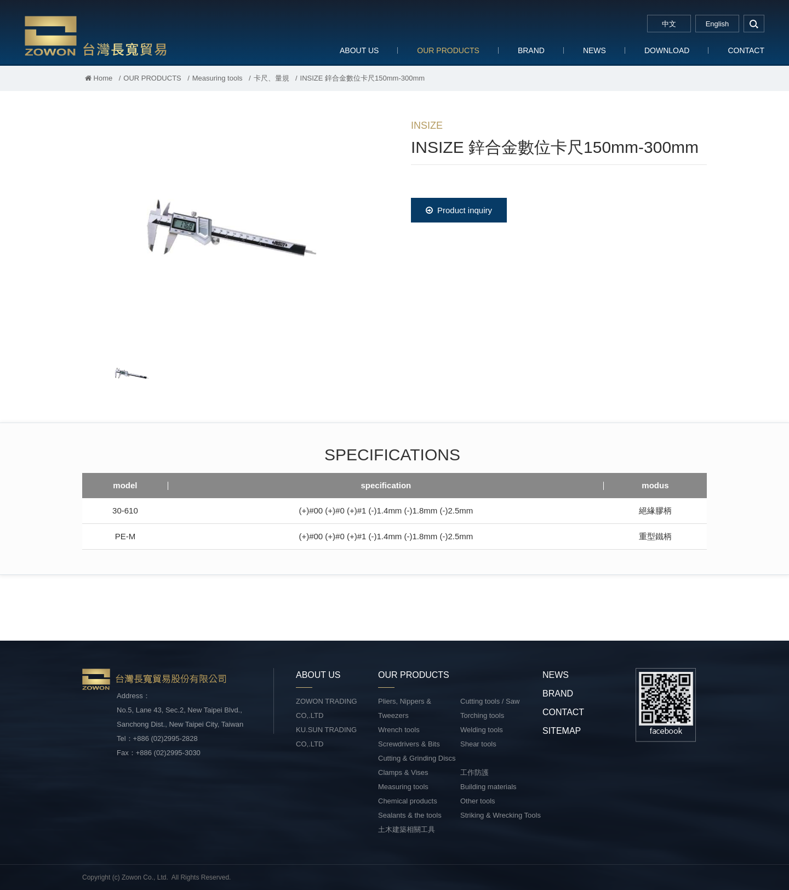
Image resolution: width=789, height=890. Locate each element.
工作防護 (474, 772)
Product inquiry (459, 210)
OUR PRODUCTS (448, 50)
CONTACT (746, 50)
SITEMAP (561, 730)
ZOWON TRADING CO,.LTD (326, 708)
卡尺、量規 (271, 78)
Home (98, 78)
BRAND (531, 50)
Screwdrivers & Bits (409, 744)
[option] (230, 228)
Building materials (488, 787)
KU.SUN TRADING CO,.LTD (326, 737)
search (754, 23)
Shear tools (478, 744)
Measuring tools (217, 78)
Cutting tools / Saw (489, 701)
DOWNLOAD (666, 50)
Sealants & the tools (410, 815)
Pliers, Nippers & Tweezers (404, 708)
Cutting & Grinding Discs (417, 758)
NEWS (594, 50)
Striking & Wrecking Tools (500, 815)
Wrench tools (399, 730)
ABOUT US (359, 50)
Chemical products (407, 801)
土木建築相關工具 (406, 829)
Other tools (477, 801)
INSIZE (427, 125)
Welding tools (481, 730)
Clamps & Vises (403, 772)
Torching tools (482, 715)
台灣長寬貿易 (96, 35)
